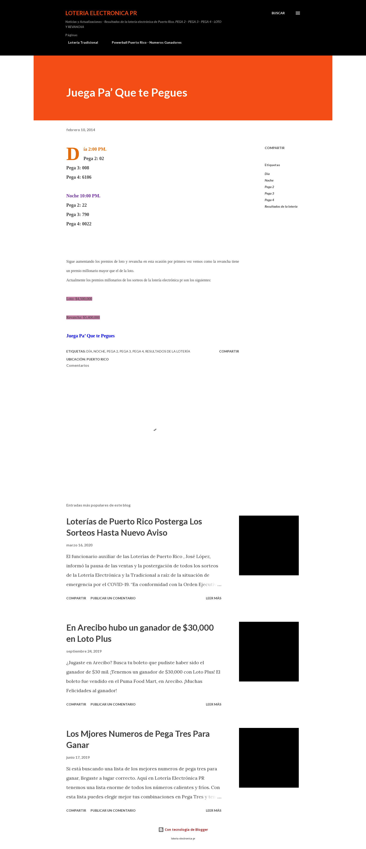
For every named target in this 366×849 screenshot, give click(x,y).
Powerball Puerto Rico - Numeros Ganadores (144, 42)
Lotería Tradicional (80, 42)
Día (267, 174)
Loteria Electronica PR (101, 13)
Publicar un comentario (113, 598)
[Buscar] (278, 13)
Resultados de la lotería (281, 206)
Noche (269, 180)
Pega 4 (269, 200)
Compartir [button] (275, 148)
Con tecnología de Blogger (183, 829)
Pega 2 (269, 187)
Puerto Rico (98, 359)
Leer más (213, 598)
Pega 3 (269, 193)
